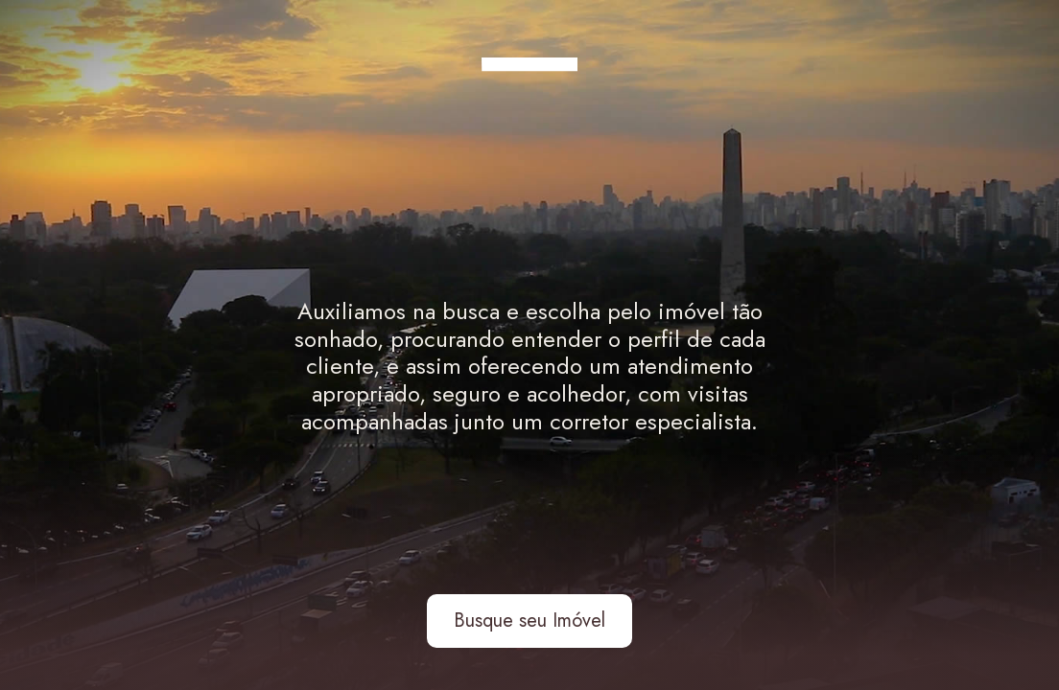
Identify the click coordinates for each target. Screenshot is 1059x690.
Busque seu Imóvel (529, 620)
